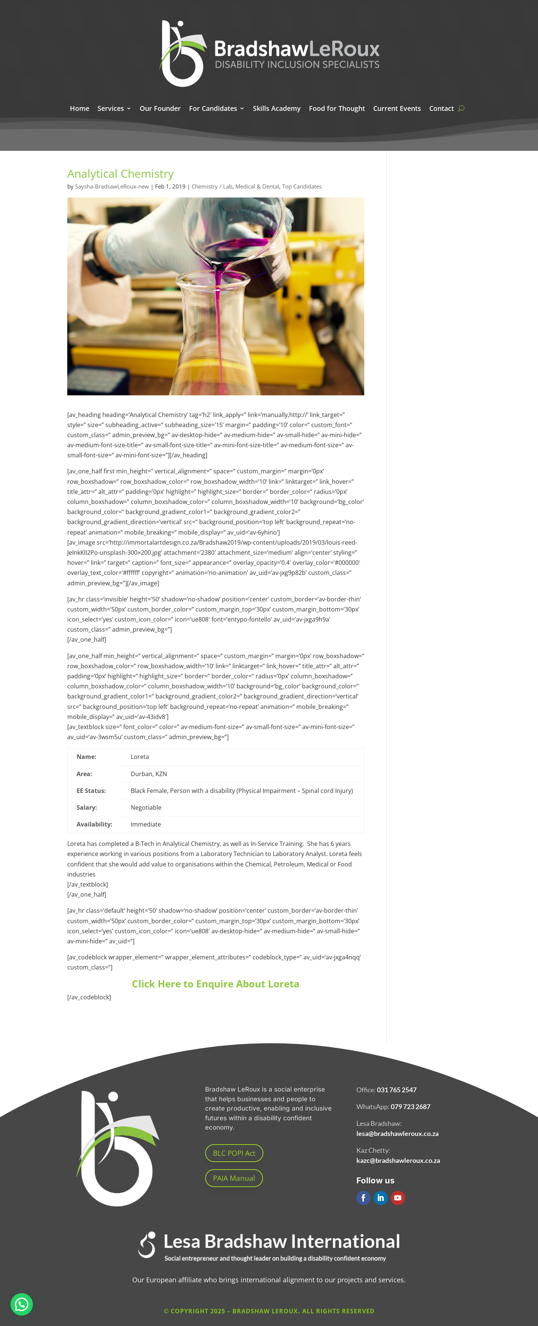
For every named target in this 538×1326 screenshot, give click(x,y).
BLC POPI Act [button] (234, 1153)
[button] (363, 1198)
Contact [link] (441, 109)
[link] (269, 1267)
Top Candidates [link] (302, 186)
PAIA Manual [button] (234, 1178)
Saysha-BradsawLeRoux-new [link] (112, 186)
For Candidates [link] (213, 109)
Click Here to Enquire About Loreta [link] (216, 983)
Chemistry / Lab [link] (212, 186)
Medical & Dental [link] (257, 186)
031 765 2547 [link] (397, 1090)
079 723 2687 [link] (410, 1106)
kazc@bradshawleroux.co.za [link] (398, 1160)
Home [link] (79, 109)
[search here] (461, 108)
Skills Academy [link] (277, 109)
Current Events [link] (397, 109)
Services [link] (111, 109)
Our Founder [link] (160, 109)
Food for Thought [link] (337, 109)
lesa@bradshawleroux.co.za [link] (397, 1133)
